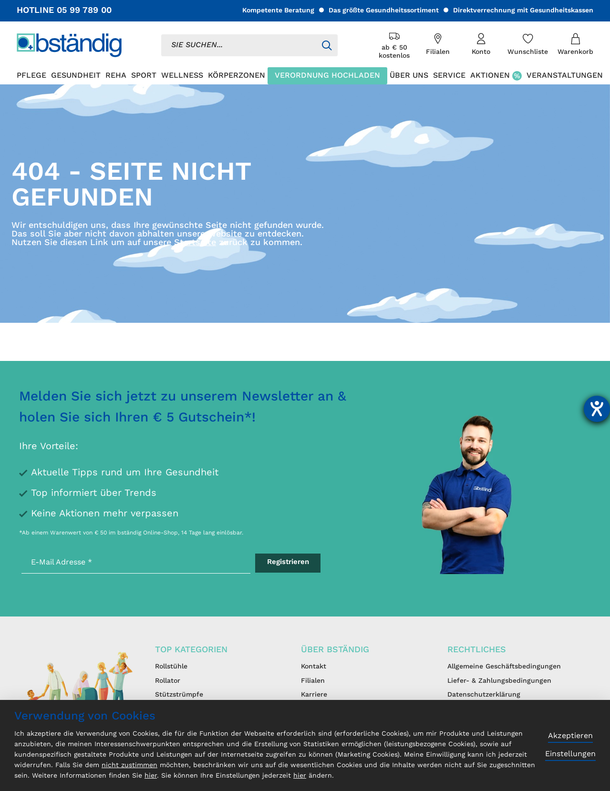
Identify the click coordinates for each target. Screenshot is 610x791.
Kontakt (313, 666)
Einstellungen (570, 754)
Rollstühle (171, 666)
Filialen (313, 681)
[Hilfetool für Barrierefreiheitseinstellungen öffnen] (597, 409)
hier (151, 775)
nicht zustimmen (129, 765)
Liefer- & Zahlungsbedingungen (499, 681)
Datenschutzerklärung (483, 694)
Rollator (167, 681)
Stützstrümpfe (179, 694)
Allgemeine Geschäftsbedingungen (504, 666)
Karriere (314, 694)
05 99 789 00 (84, 10)
